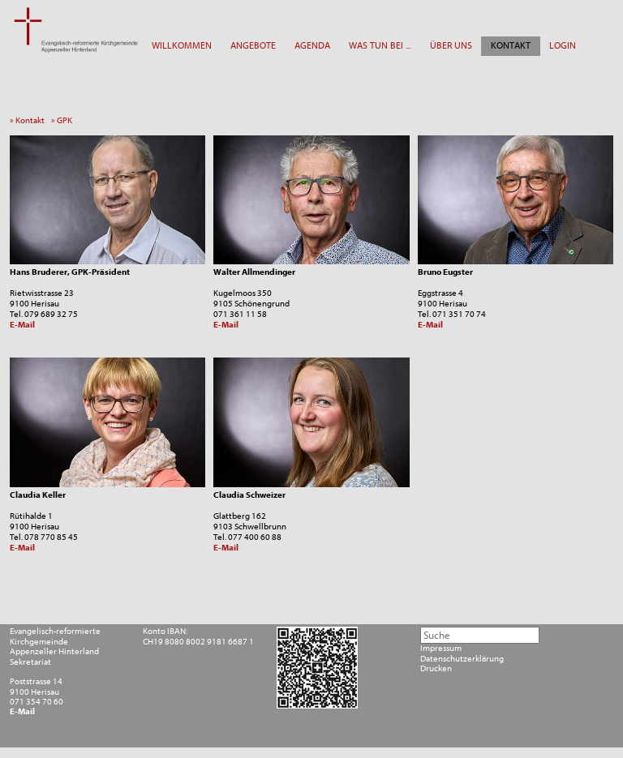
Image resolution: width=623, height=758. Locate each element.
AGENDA (312, 45)
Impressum (441, 648)
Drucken (436, 669)
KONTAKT (511, 45)
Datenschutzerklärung (462, 659)
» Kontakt (29, 120)
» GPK (64, 120)
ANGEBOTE (253, 45)
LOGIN (562, 45)
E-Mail (22, 324)
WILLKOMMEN (182, 45)
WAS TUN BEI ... (379, 45)
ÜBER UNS (451, 45)
